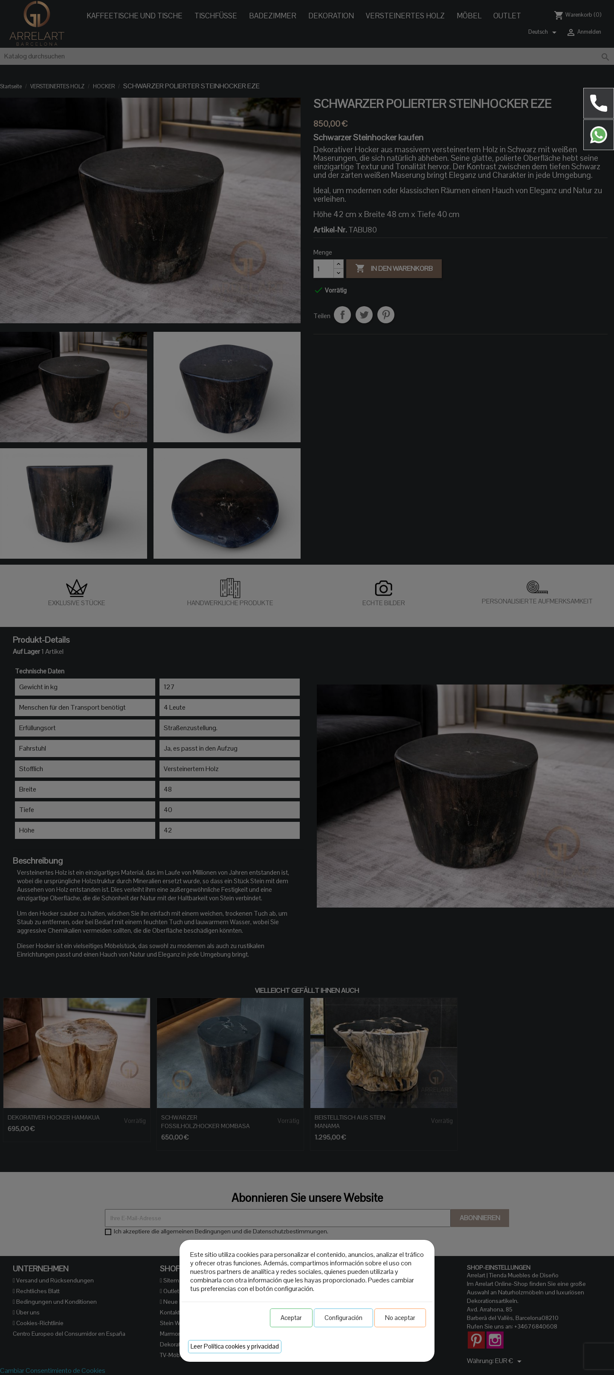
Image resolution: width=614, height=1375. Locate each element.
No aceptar (400, 1318)
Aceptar (291, 1318)
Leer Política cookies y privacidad (235, 1346)
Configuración (343, 1318)
